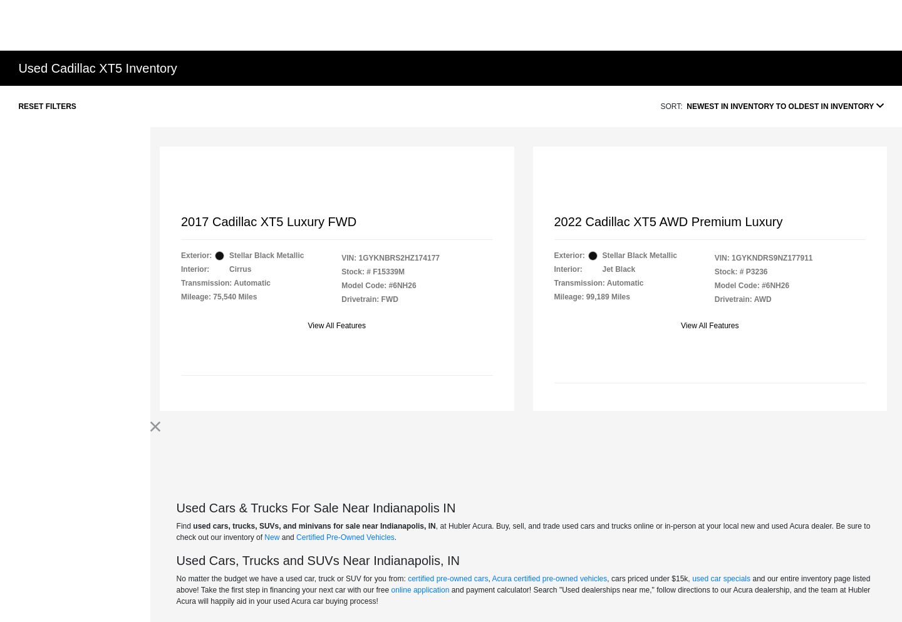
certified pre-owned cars (448, 578)
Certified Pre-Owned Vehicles (345, 537)
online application (420, 590)
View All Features (337, 325)
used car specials (721, 578)
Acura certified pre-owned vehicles (550, 578)
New (271, 537)
